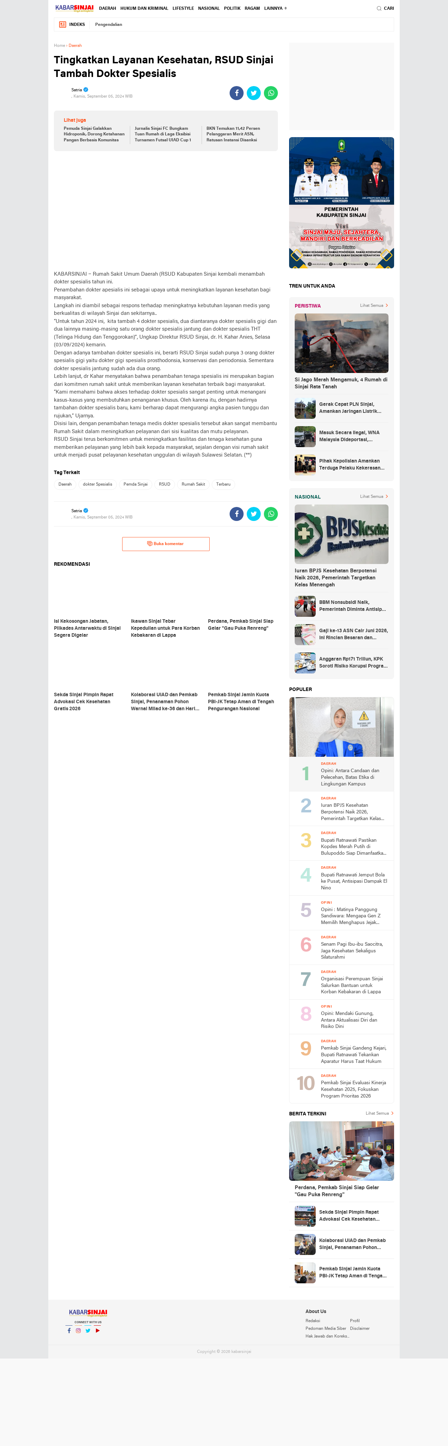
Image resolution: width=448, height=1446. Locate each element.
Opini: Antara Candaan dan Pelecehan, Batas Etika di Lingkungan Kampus (350, 777)
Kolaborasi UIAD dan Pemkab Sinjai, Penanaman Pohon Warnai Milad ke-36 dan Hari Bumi (352, 1244)
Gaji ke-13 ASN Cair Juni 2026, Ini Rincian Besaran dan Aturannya (353, 635)
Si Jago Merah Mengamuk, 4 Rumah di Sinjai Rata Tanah (341, 383)
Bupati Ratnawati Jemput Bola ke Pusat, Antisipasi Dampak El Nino (354, 882)
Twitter (87, 1333)
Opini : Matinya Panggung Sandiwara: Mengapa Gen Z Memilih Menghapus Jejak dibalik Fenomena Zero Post (351, 916)
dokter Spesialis (97, 484)
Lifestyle (183, 9)
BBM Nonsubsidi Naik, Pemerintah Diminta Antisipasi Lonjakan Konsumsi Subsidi (353, 606)
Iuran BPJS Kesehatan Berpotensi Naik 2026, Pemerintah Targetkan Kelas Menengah (336, 578)
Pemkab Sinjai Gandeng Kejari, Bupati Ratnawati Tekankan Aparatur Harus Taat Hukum (353, 1055)
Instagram (78, 1333)
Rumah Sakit (193, 484)
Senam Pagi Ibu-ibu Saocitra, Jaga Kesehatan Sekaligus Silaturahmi (352, 951)
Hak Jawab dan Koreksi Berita (328, 1336)
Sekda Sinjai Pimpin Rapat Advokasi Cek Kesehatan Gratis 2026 (349, 1216)
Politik (232, 9)
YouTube (97, 1333)
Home (59, 46)
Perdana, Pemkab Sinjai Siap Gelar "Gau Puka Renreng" (337, 1191)
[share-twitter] (254, 93)
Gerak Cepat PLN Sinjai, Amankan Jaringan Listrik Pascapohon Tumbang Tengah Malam (353, 408)
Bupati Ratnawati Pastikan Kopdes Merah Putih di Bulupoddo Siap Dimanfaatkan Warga (353, 847)
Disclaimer (360, 1329)
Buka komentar (165, 543)
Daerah (107, 9)
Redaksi (313, 1321)
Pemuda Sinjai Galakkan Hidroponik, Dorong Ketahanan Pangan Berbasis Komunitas (94, 135)
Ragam (252, 9)
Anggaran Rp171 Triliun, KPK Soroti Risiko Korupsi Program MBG (353, 663)
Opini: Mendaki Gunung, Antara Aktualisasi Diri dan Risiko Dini (349, 1020)
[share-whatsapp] (271, 93)
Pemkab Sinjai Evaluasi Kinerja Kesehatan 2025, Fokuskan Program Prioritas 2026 (353, 1089)
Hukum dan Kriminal (144, 9)
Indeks (71, 25)
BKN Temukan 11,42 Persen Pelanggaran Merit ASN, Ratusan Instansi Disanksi (233, 135)
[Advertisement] (166, 211)
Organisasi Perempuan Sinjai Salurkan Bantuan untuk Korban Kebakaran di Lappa (352, 985)
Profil (355, 1321)
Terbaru (223, 484)
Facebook (68, 1333)
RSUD (164, 484)
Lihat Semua (371, 306)
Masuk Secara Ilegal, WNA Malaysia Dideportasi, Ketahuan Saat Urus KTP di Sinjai (349, 437)
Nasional (209, 9)
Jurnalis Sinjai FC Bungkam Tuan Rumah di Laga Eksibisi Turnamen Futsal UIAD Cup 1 (163, 135)
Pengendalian (108, 25)
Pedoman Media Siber (326, 1329)
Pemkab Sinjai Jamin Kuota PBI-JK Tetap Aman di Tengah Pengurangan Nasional (352, 1273)
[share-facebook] (237, 93)
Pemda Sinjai (136, 484)
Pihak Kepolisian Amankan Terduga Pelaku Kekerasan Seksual (349, 465)
